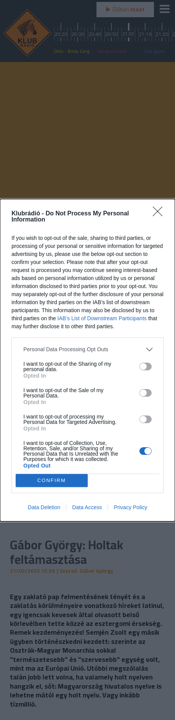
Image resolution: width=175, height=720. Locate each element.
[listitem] (87, 349)
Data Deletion (44, 507)
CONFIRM (51, 480)
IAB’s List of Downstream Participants (102, 318)
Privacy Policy (130, 507)
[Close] (160, 214)
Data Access (87, 507)
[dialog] (87, 360)
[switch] (145, 366)
